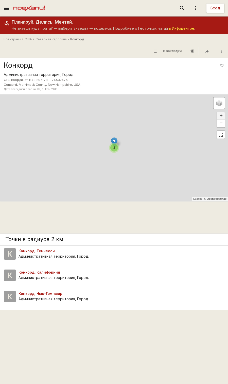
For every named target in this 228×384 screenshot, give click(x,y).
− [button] (221, 123)
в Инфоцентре (181, 28)
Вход (215, 8)
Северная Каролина (51, 39)
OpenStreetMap (216, 198)
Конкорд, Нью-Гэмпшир (40, 293)
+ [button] (221, 116)
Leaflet (197, 198)
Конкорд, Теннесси (37, 251)
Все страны (12, 39)
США (28, 39)
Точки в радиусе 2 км (34, 239)
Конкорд (77, 39)
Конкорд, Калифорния (39, 272)
